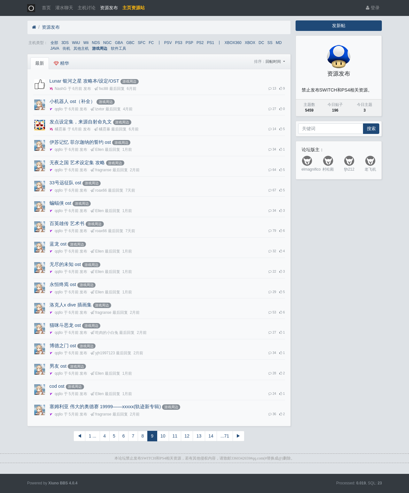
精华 (61, 63)
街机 (66, 48)
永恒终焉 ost (63, 284)
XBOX (250, 42)
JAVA (54, 48)
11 (175, 435)
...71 (224, 435)
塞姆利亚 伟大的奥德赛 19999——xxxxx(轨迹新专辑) (105, 406)
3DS (65, 42)
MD (279, 42)
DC (261, 42)
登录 (373, 7)
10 (163, 435)
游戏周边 (99, 48)
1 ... (92, 435)
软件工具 (118, 48)
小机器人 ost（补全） (72, 101)
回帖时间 (274, 61)
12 (186, 435)
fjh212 (349, 169)
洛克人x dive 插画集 (71, 304)
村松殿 (328, 169)
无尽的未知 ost (65, 264)
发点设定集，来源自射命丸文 (81, 121)
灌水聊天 (64, 7)
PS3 (178, 42)
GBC (130, 42)
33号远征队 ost (65, 182)
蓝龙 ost (58, 243)
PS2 (200, 42)
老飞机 (370, 169)
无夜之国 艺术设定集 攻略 (77, 162)
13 (199, 435)
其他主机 (81, 48)
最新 (39, 63)
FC (151, 42)
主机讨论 (87, 7)
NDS (96, 42)
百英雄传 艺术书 (67, 223)
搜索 (371, 128)
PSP (189, 42)
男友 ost (58, 366)
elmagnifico (311, 169)
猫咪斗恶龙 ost (65, 325)
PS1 (210, 42)
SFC (141, 42)
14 (210, 435)
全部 (54, 42)
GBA (119, 42)
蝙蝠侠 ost (60, 203)
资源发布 (109, 7)
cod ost (57, 386)
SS (270, 42)
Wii (86, 42)
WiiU (76, 42)
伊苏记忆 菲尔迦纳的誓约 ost (80, 142)
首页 (46, 7)
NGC (107, 42)
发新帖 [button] (338, 25)
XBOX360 (233, 42)
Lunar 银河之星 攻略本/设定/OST (84, 81)
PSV (168, 42)
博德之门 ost (63, 345)
